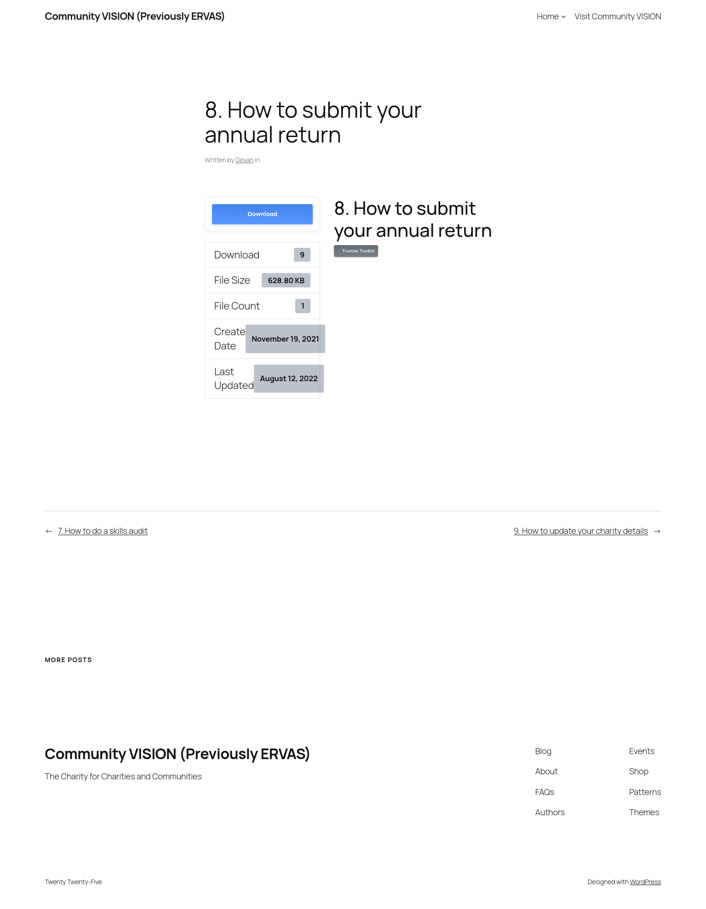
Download (262, 214)
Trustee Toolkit (356, 251)
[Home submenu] (563, 16)
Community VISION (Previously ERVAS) (135, 16)
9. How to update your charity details (581, 530)
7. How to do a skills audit (103, 530)
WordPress (645, 881)
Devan (244, 159)
